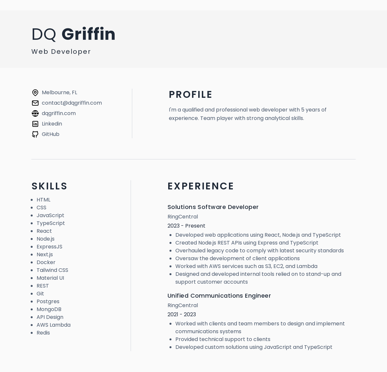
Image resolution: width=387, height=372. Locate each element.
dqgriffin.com (59, 113)
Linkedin (52, 123)
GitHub (50, 134)
